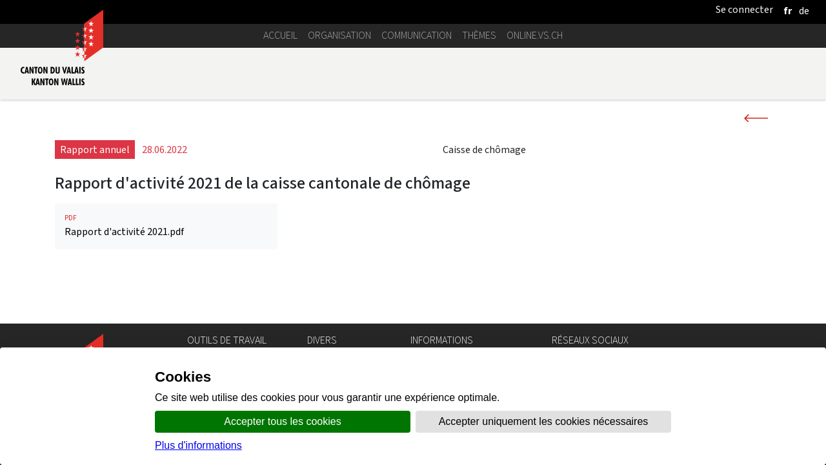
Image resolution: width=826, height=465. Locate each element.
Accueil (280, 35)
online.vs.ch (535, 35)
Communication (416, 35)
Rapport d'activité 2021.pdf (166, 225)
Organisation (339, 35)
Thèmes (479, 35)
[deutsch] (804, 10)
